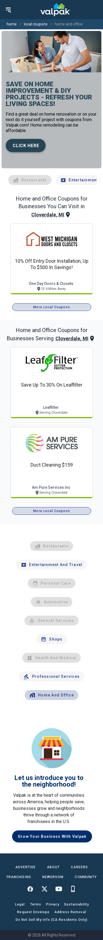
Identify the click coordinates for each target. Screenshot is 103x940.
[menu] (8, 9)
